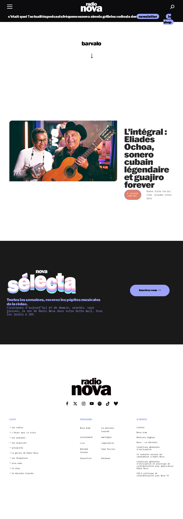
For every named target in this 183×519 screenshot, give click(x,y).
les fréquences (20, 458)
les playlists (19, 443)
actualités (38, 16)
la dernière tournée (23, 473)
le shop (16, 468)
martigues (106, 437)
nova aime (90, 16)
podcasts (55, 16)
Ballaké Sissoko (84, 450)
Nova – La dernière (147, 442)
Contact (141, 427)
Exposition (86, 458)
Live (82, 443)
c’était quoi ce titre (24, 433)
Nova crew (142, 432)
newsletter (148, 16)
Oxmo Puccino (108, 449)
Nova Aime (85, 428)
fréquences (72, 16)
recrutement (86, 437)
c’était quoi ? (19, 16)
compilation (107, 443)
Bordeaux (105, 458)
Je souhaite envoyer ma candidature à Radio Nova (150, 455)
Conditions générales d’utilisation (148, 448)
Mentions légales (146, 437)
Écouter (132, 194)
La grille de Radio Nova (25, 453)
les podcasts (18, 438)
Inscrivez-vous (148, 290)
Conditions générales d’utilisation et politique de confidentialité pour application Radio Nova (155, 465)
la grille (105, 16)
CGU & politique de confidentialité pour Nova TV (153, 474)
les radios (119, 16)
